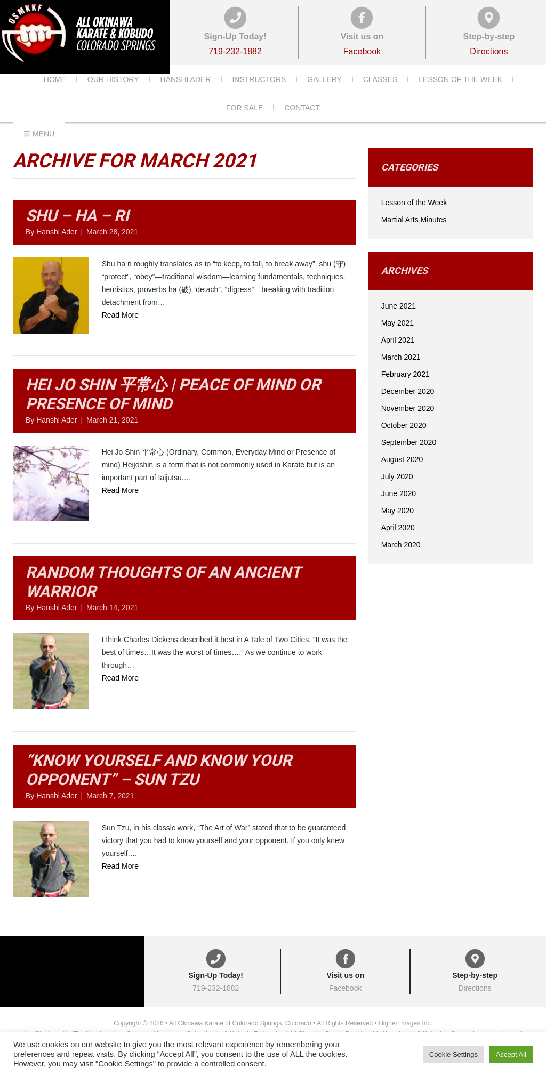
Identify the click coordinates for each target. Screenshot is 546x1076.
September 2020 (409, 456)
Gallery (324, 95)
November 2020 (408, 422)
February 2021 (405, 388)
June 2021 (398, 320)
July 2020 (397, 491)
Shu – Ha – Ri (77, 230)
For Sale (244, 123)
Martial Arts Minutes (414, 234)
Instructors (259, 95)
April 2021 (398, 354)
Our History (113, 95)
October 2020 (404, 439)
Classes (380, 95)
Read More (120, 329)
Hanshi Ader (185, 95)
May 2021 (397, 337)
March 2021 (401, 371)
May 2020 (397, 525)
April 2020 (398, 542)
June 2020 (398, 508)
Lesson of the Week (460, 95)
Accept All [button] (511, 1054)
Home (55, 95)
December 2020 (408, 405)
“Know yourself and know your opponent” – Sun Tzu (159, 784)
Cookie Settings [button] (453, 1054)
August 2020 (402, 474)
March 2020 (401, 559)
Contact (302, 123)
